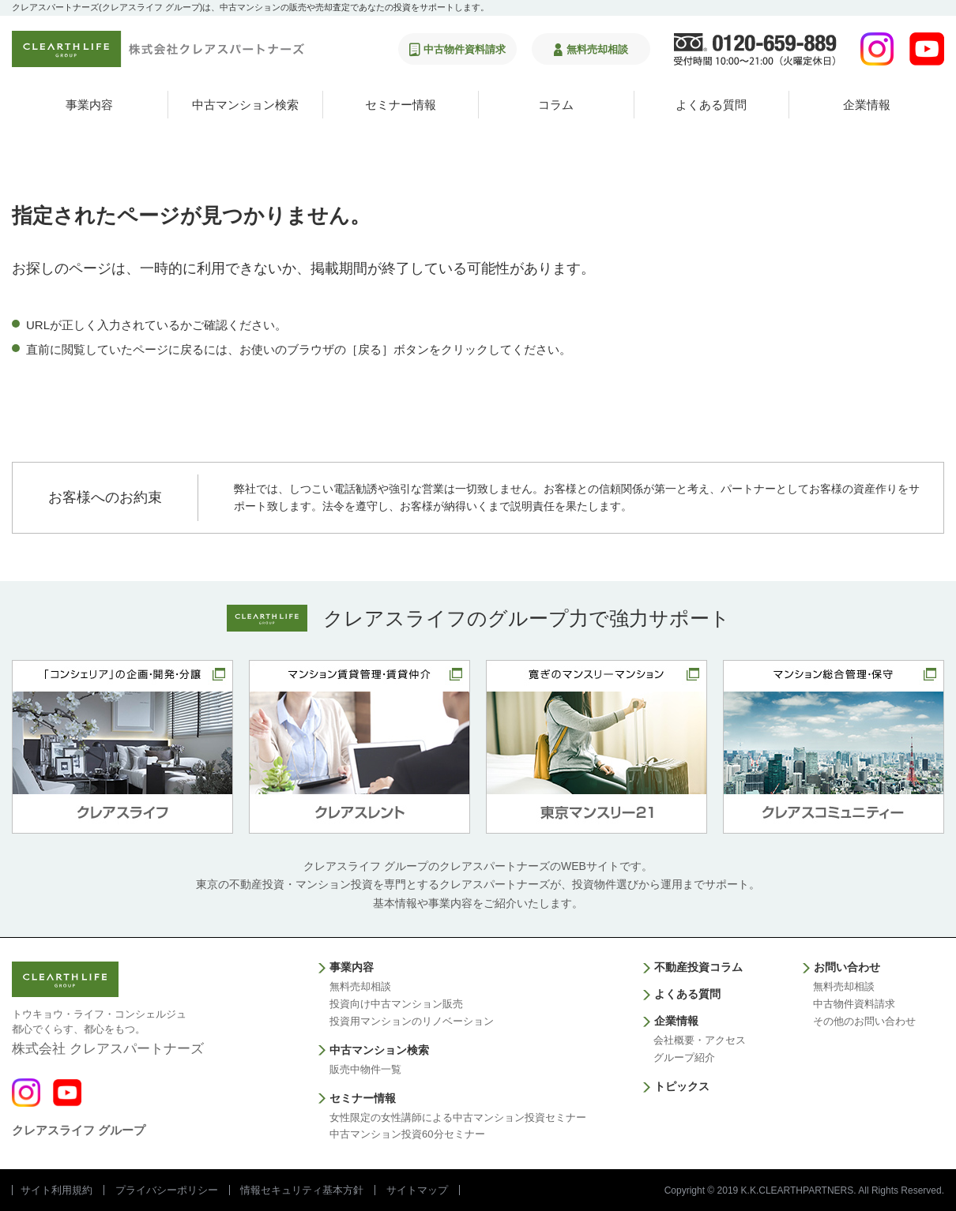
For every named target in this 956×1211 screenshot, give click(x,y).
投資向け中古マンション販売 (396, 1004)
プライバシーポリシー (166, 1190)
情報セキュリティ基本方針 (301, 1190)
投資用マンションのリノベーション (411, 1021)
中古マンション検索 (245, 104)
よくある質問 (711, 104)
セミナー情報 (400, 104)
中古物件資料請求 (854, 1004)
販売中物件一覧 (365, 1069)
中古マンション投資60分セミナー (406, 1134)
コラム (556, 104)
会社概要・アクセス (699, 1040)
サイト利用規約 (56, 1190)
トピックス (681, 1086)
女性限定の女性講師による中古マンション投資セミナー (457, 1117)
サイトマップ (417, 1190)
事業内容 (89, 104)
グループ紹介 (684, 1057)
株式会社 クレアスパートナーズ (108, 1031)
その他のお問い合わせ (864, 1021)
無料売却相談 (360, 986)
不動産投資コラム (698, 967)
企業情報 (866, 104)
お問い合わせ (847, 967)
